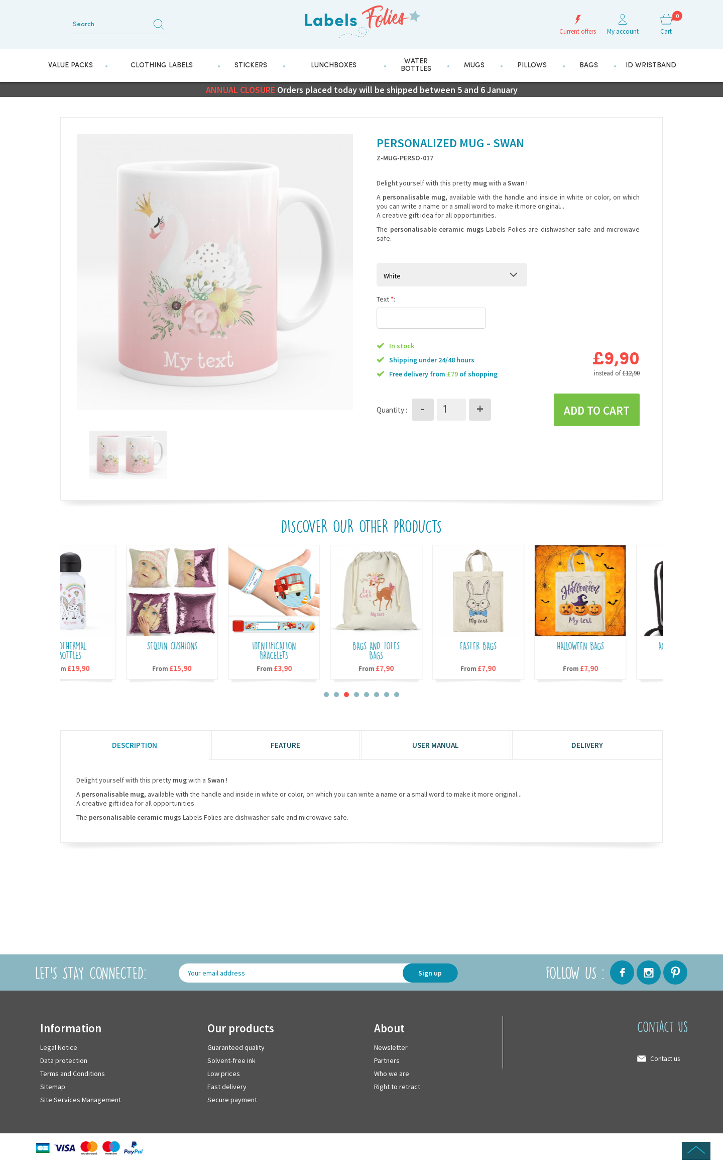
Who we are (391, 1073)
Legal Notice (58, 1047)
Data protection (63, 1060)
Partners (387, 1060)
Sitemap (52, 1086)
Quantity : (392, 410)
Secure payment (232, 1099)
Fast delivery (227, 1086)
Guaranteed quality (236, 1047)
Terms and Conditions (72, 1073)
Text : (386, 299)
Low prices (223, 1073)
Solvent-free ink (231, 1060)
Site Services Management (80, 1099)
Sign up (430, 973)
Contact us (665, 1058)
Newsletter (391, 1047)
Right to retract (397, 1086)
